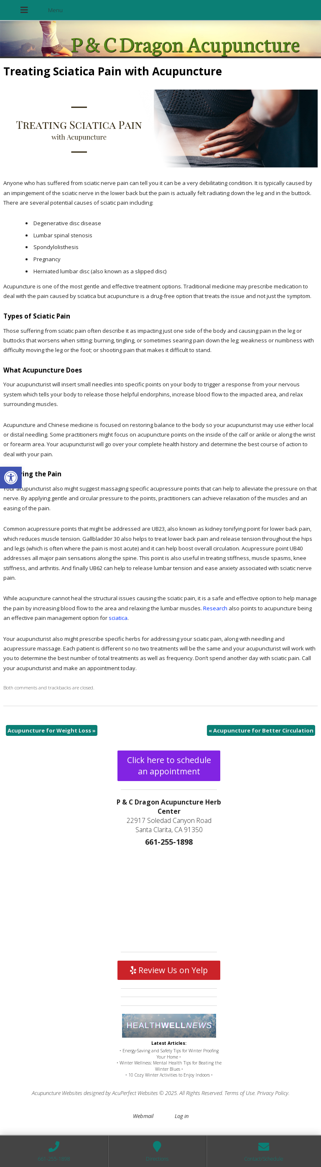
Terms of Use (239, 1093)
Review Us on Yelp (169, 970)
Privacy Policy (272, 1093)
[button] (11, 477)
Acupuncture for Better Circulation (261, 730)
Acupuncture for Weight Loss (52, 730)
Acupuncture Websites (57, 1093)
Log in (182, 1116)
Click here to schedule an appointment (169, 765)
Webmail (143, 1116)
